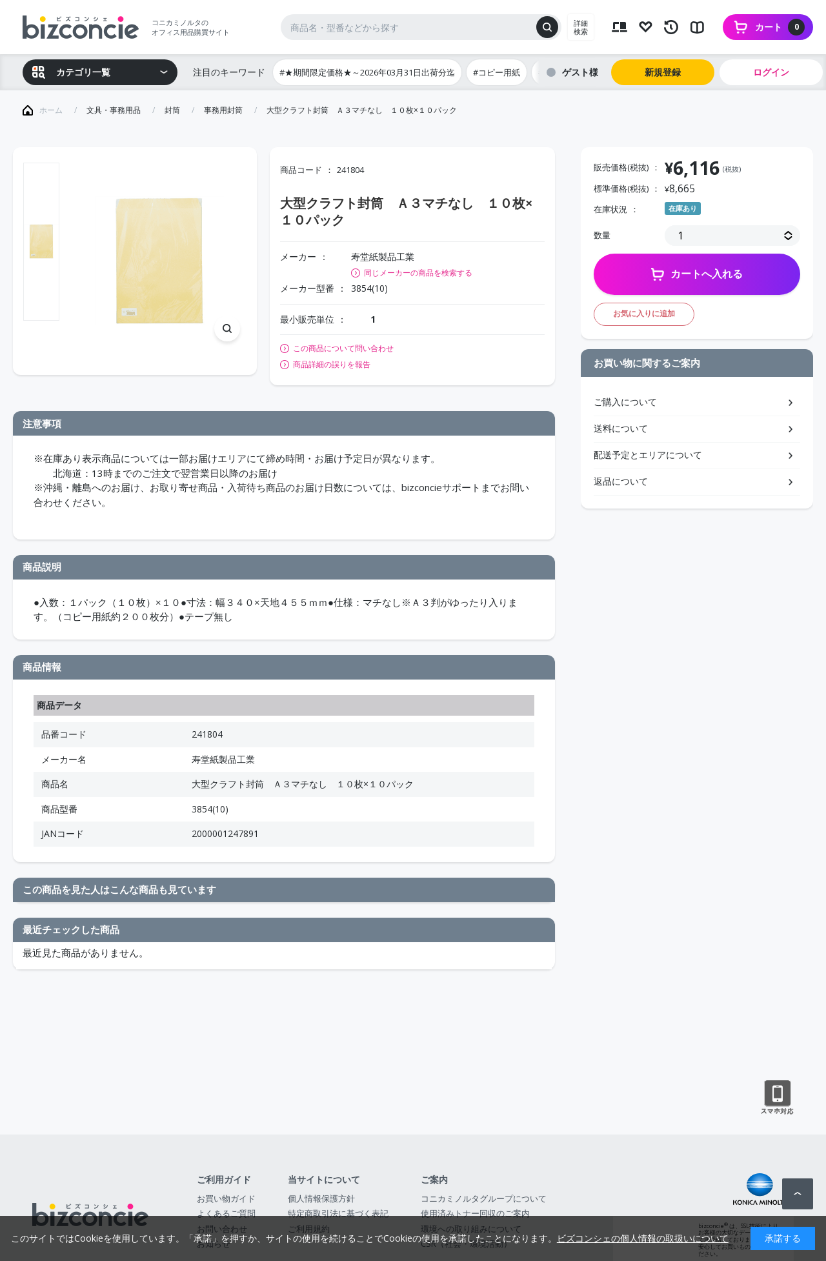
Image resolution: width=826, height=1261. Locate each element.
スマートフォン (777, 1097)
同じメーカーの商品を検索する (418, 272)
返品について (621, 481)
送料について (621, 428)
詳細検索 (581, 27)
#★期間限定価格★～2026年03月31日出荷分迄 (367, 72)
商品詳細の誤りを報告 (331, 364)
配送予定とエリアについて (648, 455)
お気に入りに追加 (644, 313)
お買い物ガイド (226, 1198)
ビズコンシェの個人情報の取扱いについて (643, 1238)
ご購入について (625, 402)
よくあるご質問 (226, 1213)
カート (780, 27)
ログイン (771, 72)
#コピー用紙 (496, 72)
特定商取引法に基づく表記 (338, 1213)
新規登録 (663, 72)
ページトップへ (797, 1193)
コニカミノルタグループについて (484, 1198)
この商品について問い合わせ (343, 348)
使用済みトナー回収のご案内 (475, 1213)
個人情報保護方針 (321, 1198)
